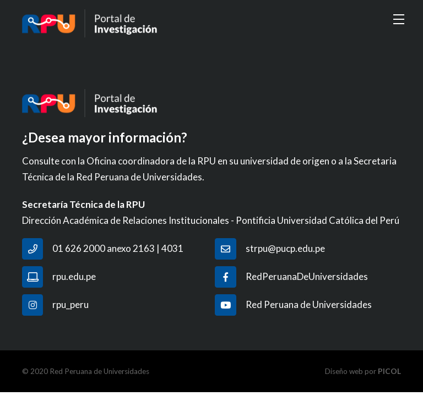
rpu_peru (70, 304)
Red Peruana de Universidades (309, 304)
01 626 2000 (78, 248)
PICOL (389, 371)
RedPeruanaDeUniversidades (307, 276)
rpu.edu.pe (74, 276)
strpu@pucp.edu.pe (285, 248)
